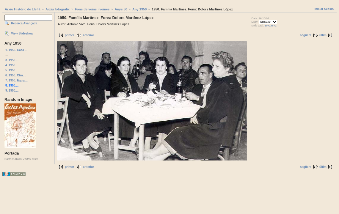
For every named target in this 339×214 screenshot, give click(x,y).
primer (69, 35)
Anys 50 (121, 9)
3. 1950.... (11, 60)
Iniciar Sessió (324, 9)
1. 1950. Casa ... (16, 50)
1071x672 (271, 25)
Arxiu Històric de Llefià (22, 9)
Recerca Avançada (24, 23)
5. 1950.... (11, 70)
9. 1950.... (11, 90)
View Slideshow (22, 33)
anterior (88, 35)
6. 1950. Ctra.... (15, 75)
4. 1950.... (11, 65)
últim (323, 35)
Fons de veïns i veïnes (92, 9)
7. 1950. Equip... (16, 80)
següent (305, 35)
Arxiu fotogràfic (57, 9)
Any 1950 (139, 9)
